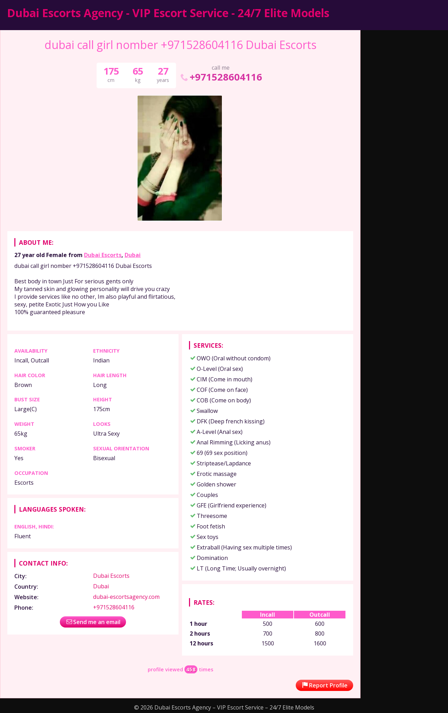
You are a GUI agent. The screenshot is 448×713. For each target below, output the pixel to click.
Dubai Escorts (102, 255)
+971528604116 (220, 76)
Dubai (133, 255)
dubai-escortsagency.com (126, 597)
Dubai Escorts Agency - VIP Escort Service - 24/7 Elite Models (168, 12)
